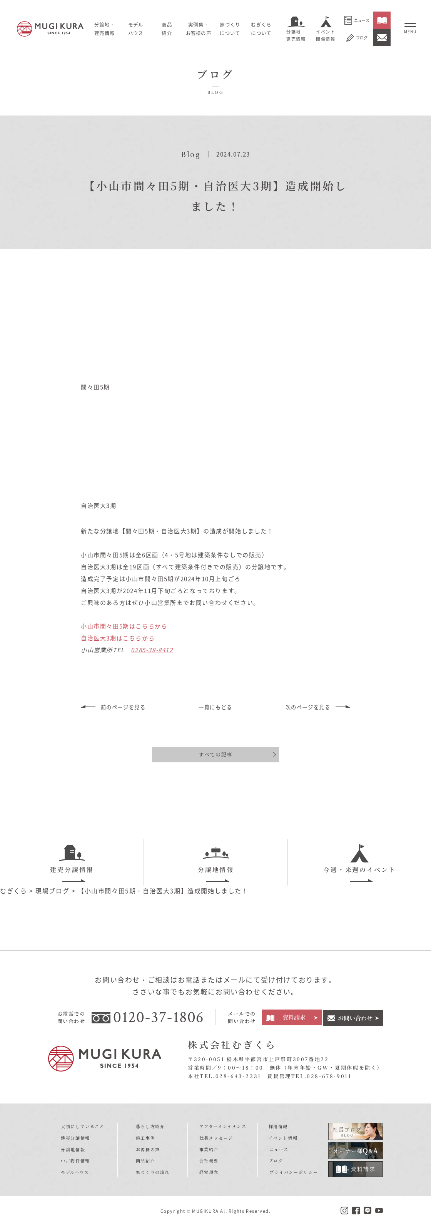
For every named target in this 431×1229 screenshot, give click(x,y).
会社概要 (209, 1163)
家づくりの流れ (153, 1175)
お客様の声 (148, 1152)
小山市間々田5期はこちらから (124, 626)
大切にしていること (82, 1129)
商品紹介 (145, 1163)
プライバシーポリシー (293, 1175)
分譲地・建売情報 (296, 35)
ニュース (356, 20)
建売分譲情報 (72, 860)
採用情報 (278, 1129)
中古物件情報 (75, 1163)
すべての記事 (215, 754)
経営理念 (209, 1175)
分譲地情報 (216, 860)
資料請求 (293, 1020)
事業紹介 (209, 1152)
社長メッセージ (216, 1140)
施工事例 (145, 1140)
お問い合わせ (355, 1020)
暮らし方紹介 (150, 1129)
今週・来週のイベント (359, 860)
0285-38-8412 (152, 650)
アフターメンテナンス (223, 1129)
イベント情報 (283, 1140)
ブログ (357, 38)
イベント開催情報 (325, 35)
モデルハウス (139, 28)
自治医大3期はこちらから (118, 638)
